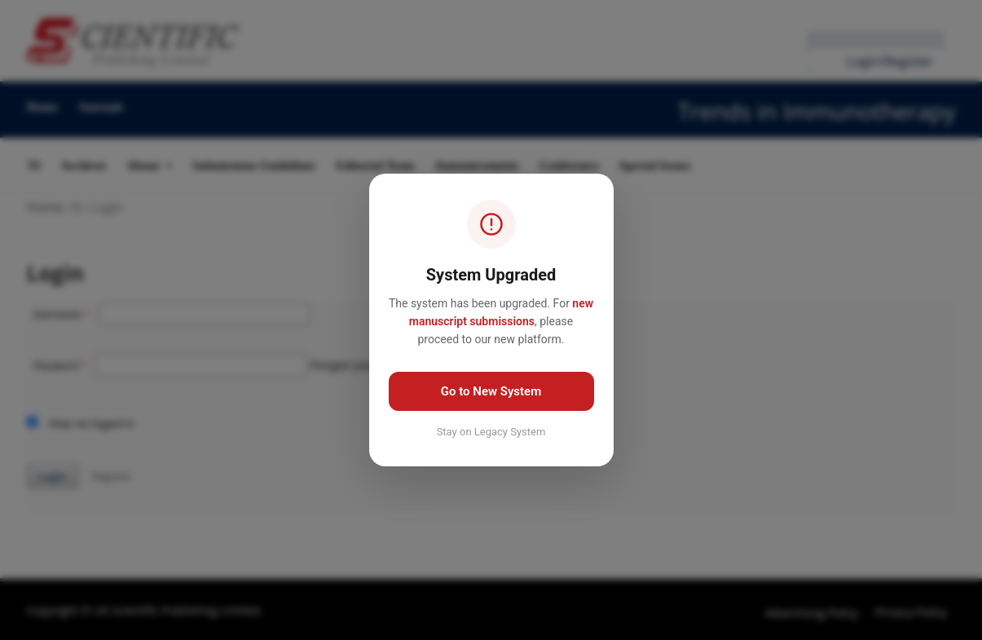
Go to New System (491, 391)
